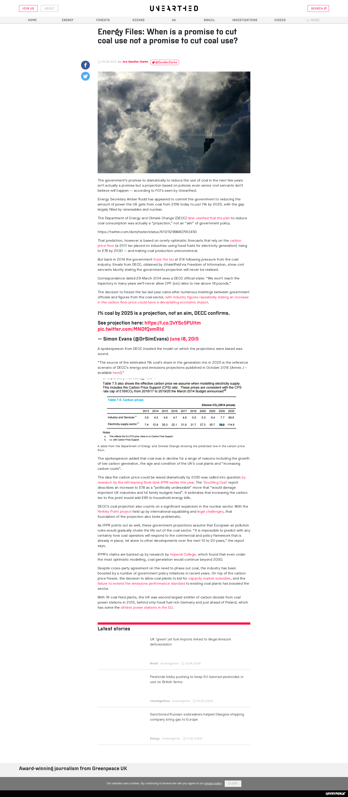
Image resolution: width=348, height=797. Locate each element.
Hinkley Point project (114, 511)
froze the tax (163, 259)
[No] (342, 783)
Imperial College (183, 554)
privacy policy (212, 783)
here (116, 372)
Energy (67, 20)
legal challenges (210, 511)
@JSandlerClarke (166, 62)
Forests (103, 20)
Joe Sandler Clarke (135, 62)
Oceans (138, 20)
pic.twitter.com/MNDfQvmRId (131, 329)
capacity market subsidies (209, 578)
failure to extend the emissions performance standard (141, 583)
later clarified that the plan (208, 218)
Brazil (209, 20)
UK (174, 20)
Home (32, 20)
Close (233, 783)
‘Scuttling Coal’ (215, 482)
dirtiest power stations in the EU (146, 607)
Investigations (244, 20)
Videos (280, 20)
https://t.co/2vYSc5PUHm (172, 323)
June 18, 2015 (184, 339)
